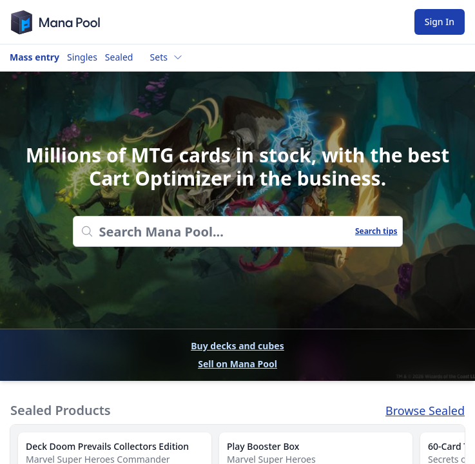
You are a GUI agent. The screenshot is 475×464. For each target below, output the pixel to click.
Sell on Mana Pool (237, 364)
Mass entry (34, 57)
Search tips (376, 231)
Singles (82, 57)
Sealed (119, 57)
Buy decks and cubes (237, 346)
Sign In (439, 21)
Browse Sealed (425, 410)
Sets (166, 57)
